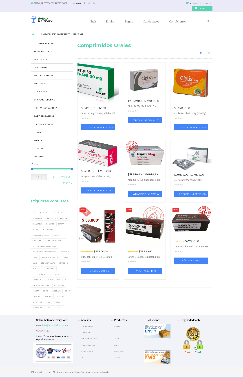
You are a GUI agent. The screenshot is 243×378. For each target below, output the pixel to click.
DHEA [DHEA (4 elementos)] (35, 257)
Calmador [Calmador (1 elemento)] (48, 230)
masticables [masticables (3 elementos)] (38, 280)
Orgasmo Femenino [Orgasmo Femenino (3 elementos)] (41, 285)
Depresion (39, 148)
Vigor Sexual (41, 67)
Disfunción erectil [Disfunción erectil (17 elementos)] (49, 257)
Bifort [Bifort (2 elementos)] (61, 224)
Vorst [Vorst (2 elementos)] (60, 308)
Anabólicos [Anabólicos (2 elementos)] (50, 218)
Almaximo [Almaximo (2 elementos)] (37, 218)
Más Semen (39, 83)
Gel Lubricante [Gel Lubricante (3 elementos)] (48, 263)
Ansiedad (39, 140)
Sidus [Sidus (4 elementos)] (45, 291)
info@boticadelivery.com (50, 3)
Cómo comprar (88, 345)
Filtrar (38, 177)
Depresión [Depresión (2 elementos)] (65, 252)
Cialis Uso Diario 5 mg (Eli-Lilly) (190, 113)
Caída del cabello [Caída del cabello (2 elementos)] (41, 235)
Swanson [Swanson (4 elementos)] (48, 297)
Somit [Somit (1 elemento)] (67, 291)
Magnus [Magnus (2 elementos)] (56, 274)
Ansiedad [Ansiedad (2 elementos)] (64, 218)
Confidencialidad (89, 339)
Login (195, 3)
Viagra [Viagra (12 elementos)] (56, 302)
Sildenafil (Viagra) (44, 43)
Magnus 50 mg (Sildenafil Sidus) (144, 180)
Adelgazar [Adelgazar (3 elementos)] (57, 213)
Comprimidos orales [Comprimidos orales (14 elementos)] (55, 241)
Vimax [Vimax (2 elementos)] (51, 308)
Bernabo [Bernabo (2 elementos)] (50, 224)
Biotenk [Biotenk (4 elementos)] (36, 230)
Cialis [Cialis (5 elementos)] (55, 235)
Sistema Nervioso (43, 124)
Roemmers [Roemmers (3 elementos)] (59, 285)
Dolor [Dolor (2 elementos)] (65, 257)
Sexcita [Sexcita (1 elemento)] (36, 291)
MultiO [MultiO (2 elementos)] (50, 280)
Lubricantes (40, 92)
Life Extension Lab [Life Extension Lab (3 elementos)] (41, 274)
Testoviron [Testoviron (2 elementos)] (37, 302)
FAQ (93, 21)
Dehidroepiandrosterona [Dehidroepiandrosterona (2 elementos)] (44, 246)
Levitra (117, 339)
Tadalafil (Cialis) (43, 51)
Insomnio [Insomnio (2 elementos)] (50, 269)
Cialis (116, 333)
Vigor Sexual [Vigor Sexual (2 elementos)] (38, 308)
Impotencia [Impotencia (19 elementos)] (38, 269)
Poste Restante (88, 351)
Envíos (110, 21)
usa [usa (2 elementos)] (48, 302)
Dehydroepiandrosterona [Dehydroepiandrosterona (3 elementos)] (45, 252)
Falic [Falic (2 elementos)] (35, 263)
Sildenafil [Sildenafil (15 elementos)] (56, 291)
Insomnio (39, 156)
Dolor (37, 132)
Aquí (48, 331)
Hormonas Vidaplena (45, 108)
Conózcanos (151, 21)
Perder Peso (41, 59)
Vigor (116, 345)
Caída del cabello (44, 116)
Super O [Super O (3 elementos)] (36, 297)
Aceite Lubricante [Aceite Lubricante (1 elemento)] (41, 213)
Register (207, 3)
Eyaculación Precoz (45, 75)
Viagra (117, 326)
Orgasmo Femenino (44, 100)
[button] (202, 8)
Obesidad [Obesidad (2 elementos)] (61, 280)
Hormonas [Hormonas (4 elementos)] (63, 263)
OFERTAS (117, 358)
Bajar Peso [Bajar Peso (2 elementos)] (37, 224)
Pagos (129, 21)
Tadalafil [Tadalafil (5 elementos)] (60, 297)
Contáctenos (177, 21)
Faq (82, 358)
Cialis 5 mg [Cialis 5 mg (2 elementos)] (37, 241)
